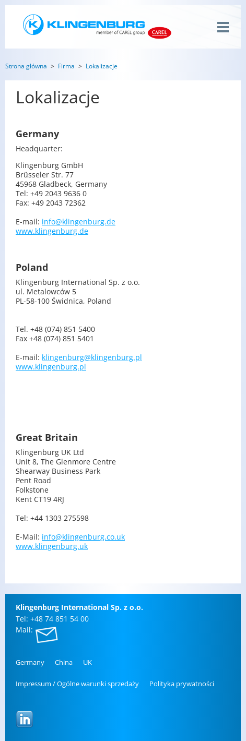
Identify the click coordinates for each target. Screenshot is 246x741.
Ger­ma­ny (30, 662)
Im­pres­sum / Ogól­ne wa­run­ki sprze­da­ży (77, 683)
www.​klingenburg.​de (52, 231)
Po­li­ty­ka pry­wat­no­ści (181, 683)
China (64, 662)
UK (87, 662)
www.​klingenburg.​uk (52, 546)
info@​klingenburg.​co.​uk (83, 537)
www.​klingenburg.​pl (51, 367)
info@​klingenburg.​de (78, 221)
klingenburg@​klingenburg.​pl (92, 357)
